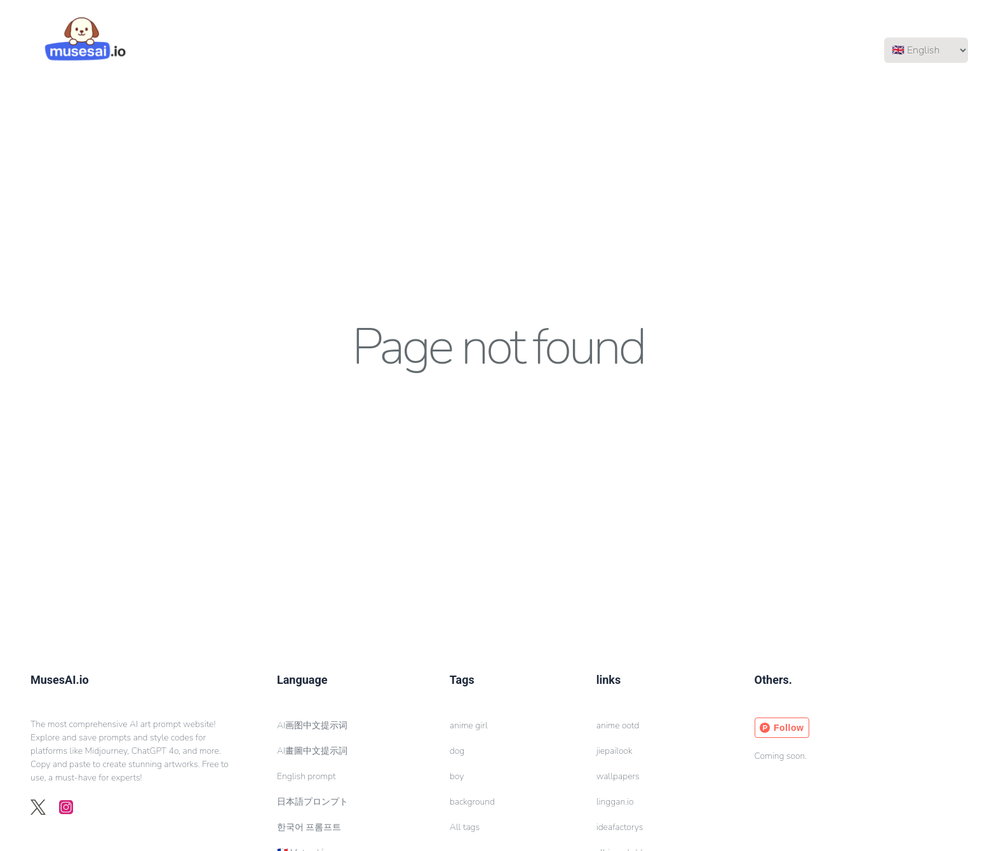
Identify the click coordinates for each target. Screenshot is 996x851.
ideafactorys (619, 827)
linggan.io (615, 802)
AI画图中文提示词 (312, 725)
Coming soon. (781, 756)
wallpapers (618, 776)
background (472, 802)
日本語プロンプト (312, 802)
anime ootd (618, 725)
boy (457, 776)
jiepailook (614, 751)
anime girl (469, 725)
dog (457, 751)
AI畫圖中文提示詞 (312, 751)
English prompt (306, 776)
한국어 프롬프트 (309, 827)
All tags (465, 827)
